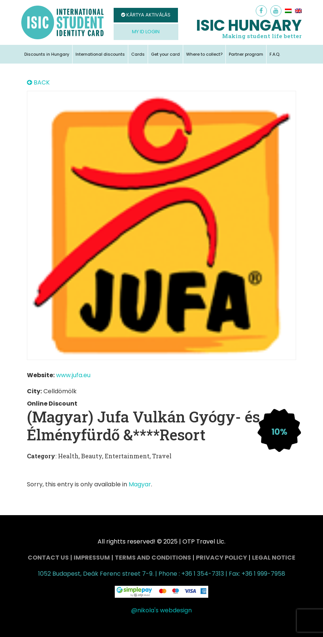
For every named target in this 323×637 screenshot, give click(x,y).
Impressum (92, 557)
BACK (38, 83)
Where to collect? (204, 54)
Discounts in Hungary (46, 54)
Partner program (246, 54)
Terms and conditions (153, 557)
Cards (138, 54)
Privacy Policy (221, 557)
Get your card (165, 54)
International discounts (100, 54)
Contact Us (48, 557)
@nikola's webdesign (161, 610)
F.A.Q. (275, 54)
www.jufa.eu (73, 375)
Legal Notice (273, 557)
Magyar (140, 484)
